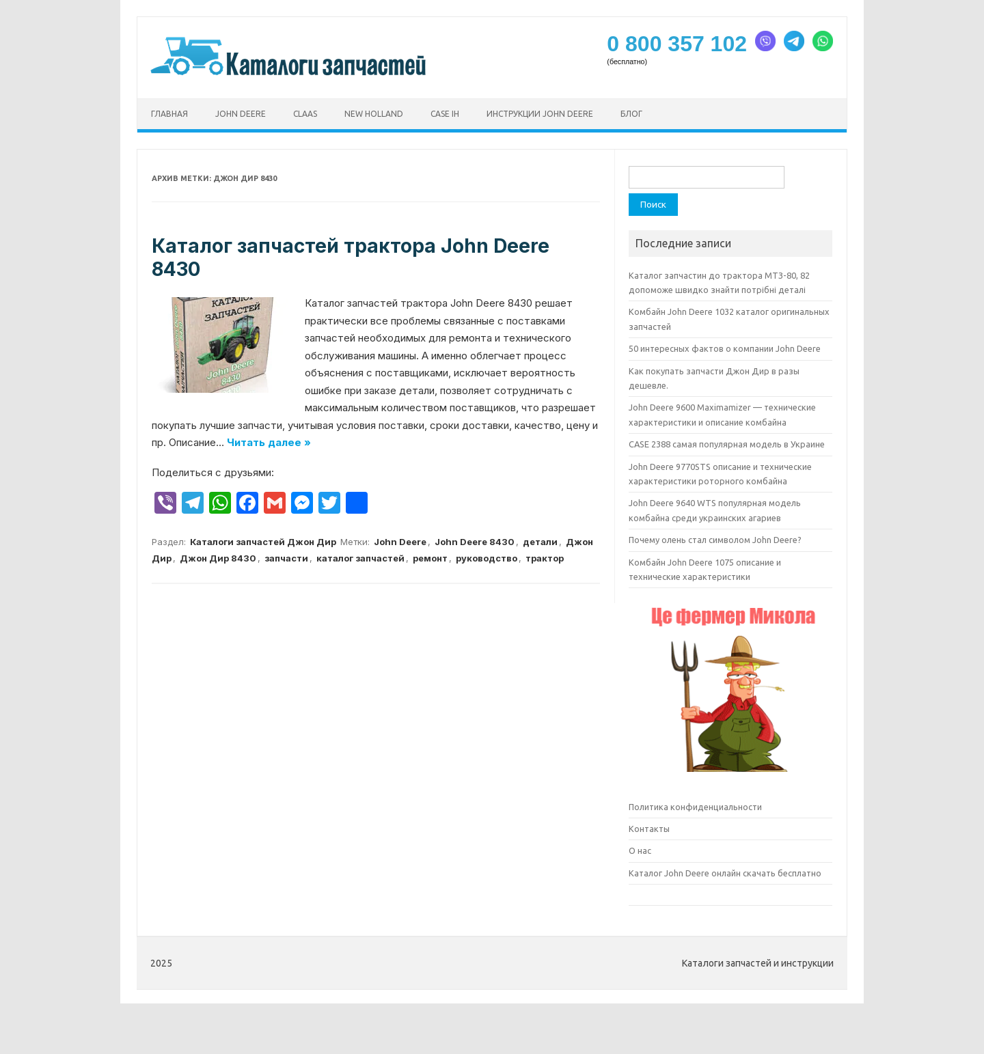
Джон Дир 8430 (218, 558)
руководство (486, 558)
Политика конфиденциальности (695, 807)
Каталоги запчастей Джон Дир (263, 541)
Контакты (649, 828)
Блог (631, 113)
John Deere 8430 (475, 541)
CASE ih (444, 113)
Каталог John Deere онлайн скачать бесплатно (725, 873)
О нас (640, 850)
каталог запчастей (360, 558)
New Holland (373, 113)
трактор (544, 558)
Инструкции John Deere (540, 113)
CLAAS (305, 113)
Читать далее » (269, 442)
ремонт (430, 558)
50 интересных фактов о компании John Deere (725, 348)
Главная (169, 113)
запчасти (286, 558)
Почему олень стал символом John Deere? (715, 539)
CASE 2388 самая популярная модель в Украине (727, 444)
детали (540, 541)
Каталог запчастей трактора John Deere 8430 (350, 257)
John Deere (240, 113)
